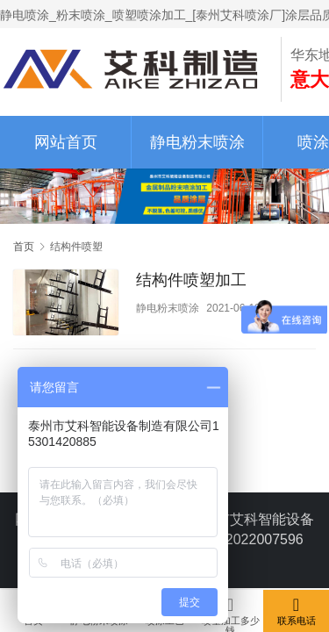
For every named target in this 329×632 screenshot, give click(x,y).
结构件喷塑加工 (191, 280)
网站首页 (65, 142)
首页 (23, 247)
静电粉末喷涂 (197, 142)
